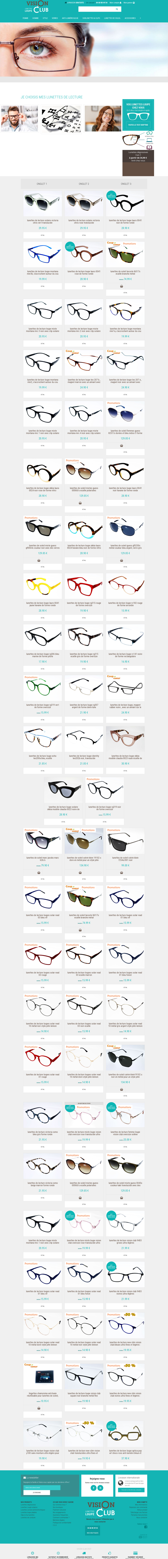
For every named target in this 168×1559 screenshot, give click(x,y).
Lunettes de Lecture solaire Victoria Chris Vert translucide (42, 210)
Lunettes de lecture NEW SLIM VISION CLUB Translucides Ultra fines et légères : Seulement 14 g (84, 1442)
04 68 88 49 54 (101, 2)
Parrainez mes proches (139, 1504)
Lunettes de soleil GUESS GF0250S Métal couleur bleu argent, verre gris (125, 535)
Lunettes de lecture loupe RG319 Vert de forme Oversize (42, 695)
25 (127, 1129)
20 (43, 325)
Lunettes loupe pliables (29, 1502)
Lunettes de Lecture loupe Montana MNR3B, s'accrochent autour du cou (42, 261)
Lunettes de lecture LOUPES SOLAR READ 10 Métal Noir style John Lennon (42, 1014)
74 (128, 267)
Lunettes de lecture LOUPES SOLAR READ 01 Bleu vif (125, 905)
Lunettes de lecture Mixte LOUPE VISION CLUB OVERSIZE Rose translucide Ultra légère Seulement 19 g (84, 1123)
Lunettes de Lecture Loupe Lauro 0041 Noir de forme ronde (125, 210)
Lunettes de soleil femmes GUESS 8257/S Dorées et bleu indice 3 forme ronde (125, 422)
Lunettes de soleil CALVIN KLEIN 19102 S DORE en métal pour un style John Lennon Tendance (84, 849)
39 (121, 1340)
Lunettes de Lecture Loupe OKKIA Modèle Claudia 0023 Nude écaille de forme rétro (125, 747)
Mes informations (141, 1494)
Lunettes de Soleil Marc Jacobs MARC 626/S (43, 848)
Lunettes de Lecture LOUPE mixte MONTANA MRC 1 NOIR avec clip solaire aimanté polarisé (42, 422)
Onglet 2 (84, 172)
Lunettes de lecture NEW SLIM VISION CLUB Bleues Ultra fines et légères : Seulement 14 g (125, 1334)
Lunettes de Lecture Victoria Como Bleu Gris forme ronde (43, 1122)
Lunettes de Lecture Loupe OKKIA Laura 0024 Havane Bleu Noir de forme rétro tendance (84, 536)
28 (125, 216)
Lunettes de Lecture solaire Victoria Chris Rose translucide (84, 210)
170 (38, 855)
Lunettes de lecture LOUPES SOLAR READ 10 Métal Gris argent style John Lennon (125, 1014)
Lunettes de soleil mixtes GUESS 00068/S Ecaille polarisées (84, 478)
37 (125, 1447)
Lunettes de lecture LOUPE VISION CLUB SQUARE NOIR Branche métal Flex (84, 1384)
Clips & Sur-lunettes (27, 1504)
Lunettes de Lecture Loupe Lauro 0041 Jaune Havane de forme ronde (42, 593)
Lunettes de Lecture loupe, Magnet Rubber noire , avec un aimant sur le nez (125, 696)
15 (125, 599)
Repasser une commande (138, 1497)
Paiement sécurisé (59, 1499)
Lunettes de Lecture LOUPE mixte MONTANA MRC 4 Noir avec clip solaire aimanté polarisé (84, 422)
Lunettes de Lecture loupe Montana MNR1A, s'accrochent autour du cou (125, 318)
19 (43, 267)
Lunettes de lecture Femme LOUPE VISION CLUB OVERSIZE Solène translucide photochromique (125, 1123)
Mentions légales (59, 1510)
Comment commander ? (61, 1507)
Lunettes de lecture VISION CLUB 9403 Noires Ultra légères (125, 1282)
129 (125, 427)
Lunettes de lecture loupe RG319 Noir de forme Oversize (104, 797)
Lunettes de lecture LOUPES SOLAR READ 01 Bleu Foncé (125, 963)
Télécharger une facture (138, 1502)
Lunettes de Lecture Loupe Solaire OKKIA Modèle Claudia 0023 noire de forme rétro (63, 798)
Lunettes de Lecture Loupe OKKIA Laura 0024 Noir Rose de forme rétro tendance (42, 479)
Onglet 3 (126, 172)
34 (39, 912)
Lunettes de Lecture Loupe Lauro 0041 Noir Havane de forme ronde (125, 478)
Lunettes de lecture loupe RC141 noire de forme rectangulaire (125, 644)
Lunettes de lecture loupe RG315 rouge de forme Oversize (84, 593)
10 (45, 1390)
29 (43, 216)
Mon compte (115, 2)
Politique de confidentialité (62, 1512)
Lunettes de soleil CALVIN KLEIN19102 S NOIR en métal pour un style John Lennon (125, 1066)
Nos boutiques (58, 1497)
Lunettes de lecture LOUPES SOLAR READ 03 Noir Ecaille (84, 1014)
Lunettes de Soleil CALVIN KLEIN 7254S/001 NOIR (125, 848)
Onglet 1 (42, 172)
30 (125, 752)
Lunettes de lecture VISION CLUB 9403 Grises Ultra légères (125, 1231)
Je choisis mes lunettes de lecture (52, 97)
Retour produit (142, 1499)
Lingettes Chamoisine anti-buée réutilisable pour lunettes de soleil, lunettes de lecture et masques (42, 1385)
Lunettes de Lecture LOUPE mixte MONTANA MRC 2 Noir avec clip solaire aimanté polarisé (84, 320)
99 (125, 854)
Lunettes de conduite (28, 1507)
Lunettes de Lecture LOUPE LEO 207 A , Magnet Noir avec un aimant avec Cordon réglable (125, 371)
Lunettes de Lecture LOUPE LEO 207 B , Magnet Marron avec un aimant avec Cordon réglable (84, 371)
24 (84, 376)
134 (84, 854)
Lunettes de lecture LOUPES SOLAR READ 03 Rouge (42, 963)
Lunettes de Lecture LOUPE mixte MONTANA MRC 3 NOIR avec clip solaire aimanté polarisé (42, 320)
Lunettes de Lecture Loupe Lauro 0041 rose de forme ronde (84, 261)
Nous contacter (141, 1507)
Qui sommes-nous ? (60, 1494)
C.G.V (55, 1515)
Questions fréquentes (60, 1504)
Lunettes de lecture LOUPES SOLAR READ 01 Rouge (42, 1065)
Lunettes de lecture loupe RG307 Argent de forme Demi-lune (84, 695)
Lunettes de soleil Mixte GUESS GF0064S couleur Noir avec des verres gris (43, 536)
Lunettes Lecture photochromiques (33, 1499)
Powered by (143, 1526)
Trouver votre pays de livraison (131, 1479)
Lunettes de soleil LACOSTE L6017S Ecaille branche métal (125, 261)
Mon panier (129, 2)
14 (45, 1020)
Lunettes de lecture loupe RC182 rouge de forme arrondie (125, 593)
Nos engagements (59, 1502)
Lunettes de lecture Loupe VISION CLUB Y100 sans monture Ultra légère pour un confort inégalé (42, 1442)
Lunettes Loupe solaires (29, 1497)
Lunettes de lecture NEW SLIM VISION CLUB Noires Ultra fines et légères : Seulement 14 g (125, 1385)
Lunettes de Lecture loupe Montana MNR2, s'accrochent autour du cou (42, 370)
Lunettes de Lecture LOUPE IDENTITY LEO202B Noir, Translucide (84, 746)
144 (121, 268)
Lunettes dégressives (28, 1494)
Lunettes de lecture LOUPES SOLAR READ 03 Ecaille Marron (84, 963)
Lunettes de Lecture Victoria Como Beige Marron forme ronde (43, 1173)
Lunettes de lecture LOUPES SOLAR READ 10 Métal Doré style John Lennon (84, 1065)
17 (43, 650)
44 (39, 1021)
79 (45, 854)
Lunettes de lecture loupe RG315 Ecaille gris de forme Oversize (84, 644)
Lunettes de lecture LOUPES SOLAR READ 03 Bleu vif (42, 905)
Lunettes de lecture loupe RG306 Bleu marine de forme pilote (42, 644)
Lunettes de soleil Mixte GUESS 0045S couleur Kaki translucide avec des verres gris (125, 1174)
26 (121, 1129)
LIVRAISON (75, 2)
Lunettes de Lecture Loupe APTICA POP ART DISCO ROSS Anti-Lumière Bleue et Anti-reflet (125, 1442)
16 (125, 650)
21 (84, 701)
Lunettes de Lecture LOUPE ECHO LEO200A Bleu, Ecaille (42, 746)
